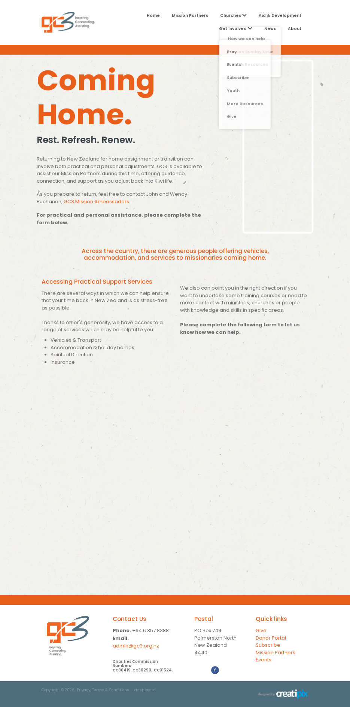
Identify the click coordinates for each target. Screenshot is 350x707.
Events (263, 660)
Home (153, 15)
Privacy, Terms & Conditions (103, 691)
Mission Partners (190, 15)
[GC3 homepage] (68, 22)
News (270, 28)
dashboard (145, 691)
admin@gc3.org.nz (136, 646)
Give (261, 631)
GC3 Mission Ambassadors (96, 202)
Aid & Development (280, 15)
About (294, 28)
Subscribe (268, 645)
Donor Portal (271, 638)
